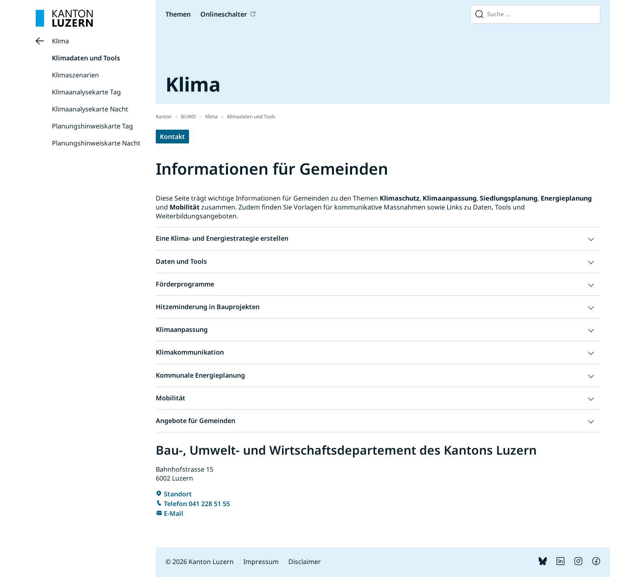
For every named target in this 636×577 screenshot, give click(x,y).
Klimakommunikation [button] (190, 352)
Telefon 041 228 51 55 (197, 503)
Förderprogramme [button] (185, 284)
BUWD (188, 116)
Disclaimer (304, 561)
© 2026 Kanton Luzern (199, 561)
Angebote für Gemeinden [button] (195, 420)
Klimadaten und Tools (86, 57)
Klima (60, 40)
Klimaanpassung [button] (182, 329)
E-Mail (173, 513)
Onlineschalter (223, 14)
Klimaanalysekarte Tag (86, 92)
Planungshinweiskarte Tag (92, 126)
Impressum (261, 561)
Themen (178, 14)
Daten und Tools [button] (181, 261)
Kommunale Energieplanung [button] (200, 375)
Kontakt (172, 136)
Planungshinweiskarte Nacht (96, 143)
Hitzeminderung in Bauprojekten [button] (208, 306)
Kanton (164, 116)
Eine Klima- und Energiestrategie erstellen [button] (222, 238)
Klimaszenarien (75, 75)
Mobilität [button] (170, 397)
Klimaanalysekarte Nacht (90, 109)
